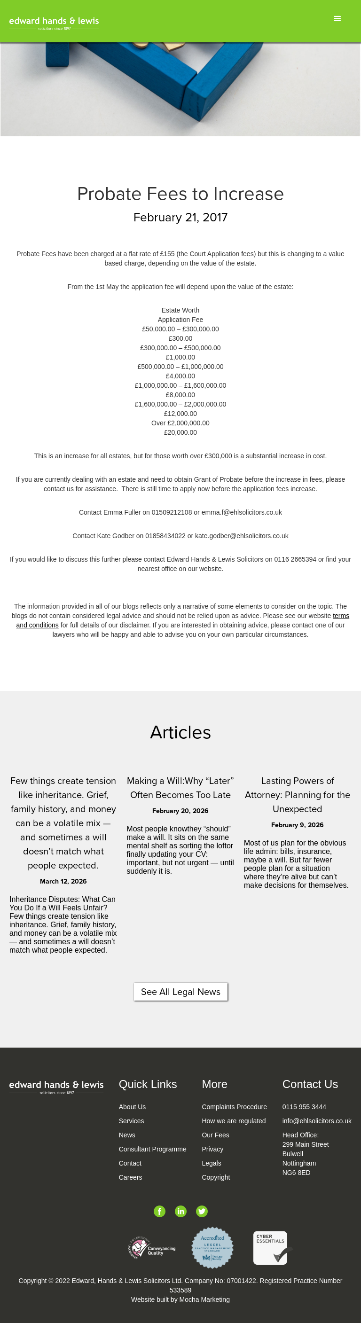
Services (131, 1121)
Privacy (212, 1149)
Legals (211, 1163)
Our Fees (215, 1135)
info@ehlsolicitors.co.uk (317, 1121)
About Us (132, 1107)
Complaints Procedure (234, 1107)
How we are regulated (234, 1121)
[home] (54, 23)
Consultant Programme (153, 1149)
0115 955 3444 (304, 1107)
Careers (130, 1177)
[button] (337, 19)
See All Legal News (180, 992)
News (127, 1135)
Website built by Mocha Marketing (180, 1299)
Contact (130, 1163)
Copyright (216, 1177)
